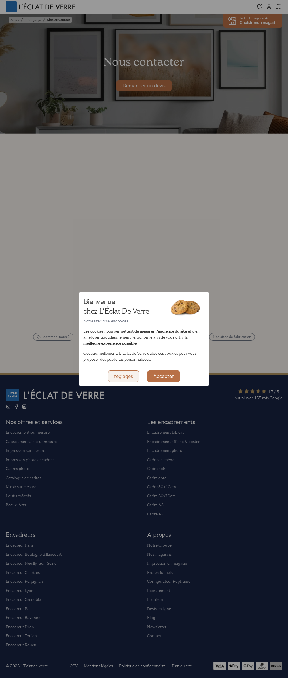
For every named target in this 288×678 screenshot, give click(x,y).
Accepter (163, 376)
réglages (123, 376)
